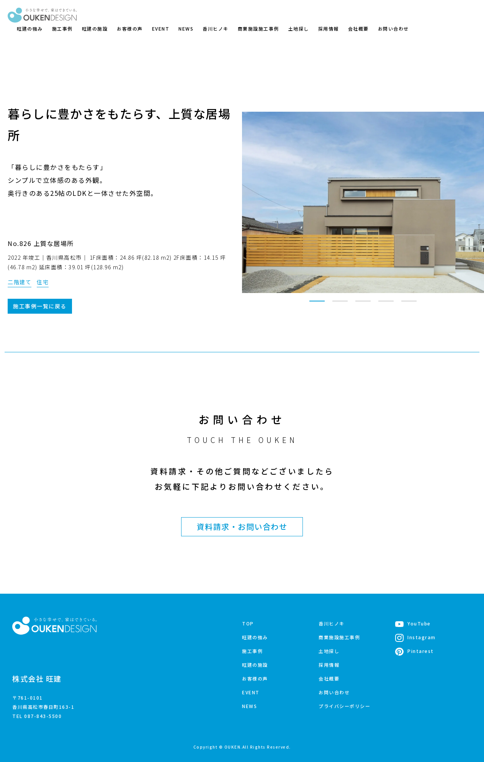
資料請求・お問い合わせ (242, 526)
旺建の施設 (95, 28)
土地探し (298, 28)
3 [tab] (363, 304)
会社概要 (358, 28)
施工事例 (62, 28)
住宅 (43, 282)
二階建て (19, 282)
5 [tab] (409, 304)
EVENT (161, 28)
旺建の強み (30, 28)
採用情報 (328, 28)
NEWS (185, 28)
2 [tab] (340, 304)
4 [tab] (386, 304)
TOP (248, 623)
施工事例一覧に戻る (40, 306)
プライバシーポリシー (344, 706)
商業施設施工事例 (258, 28)
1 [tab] (317, 304)
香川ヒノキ (216, 28)
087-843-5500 (43, 716)
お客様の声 (130, 28)
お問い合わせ (393, 28)
